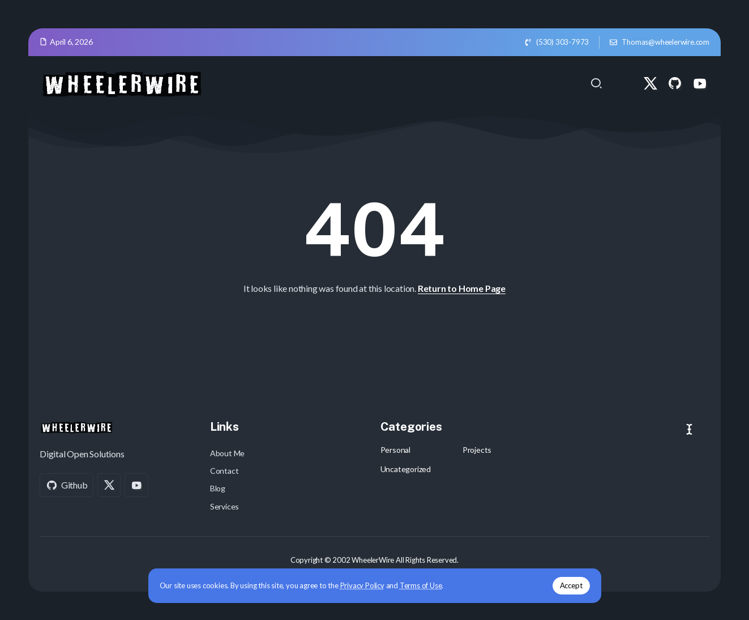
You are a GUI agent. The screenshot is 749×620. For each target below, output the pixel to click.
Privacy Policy (362, 585)
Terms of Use (421, 585)
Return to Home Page (462, 288)
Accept (571, 585)
